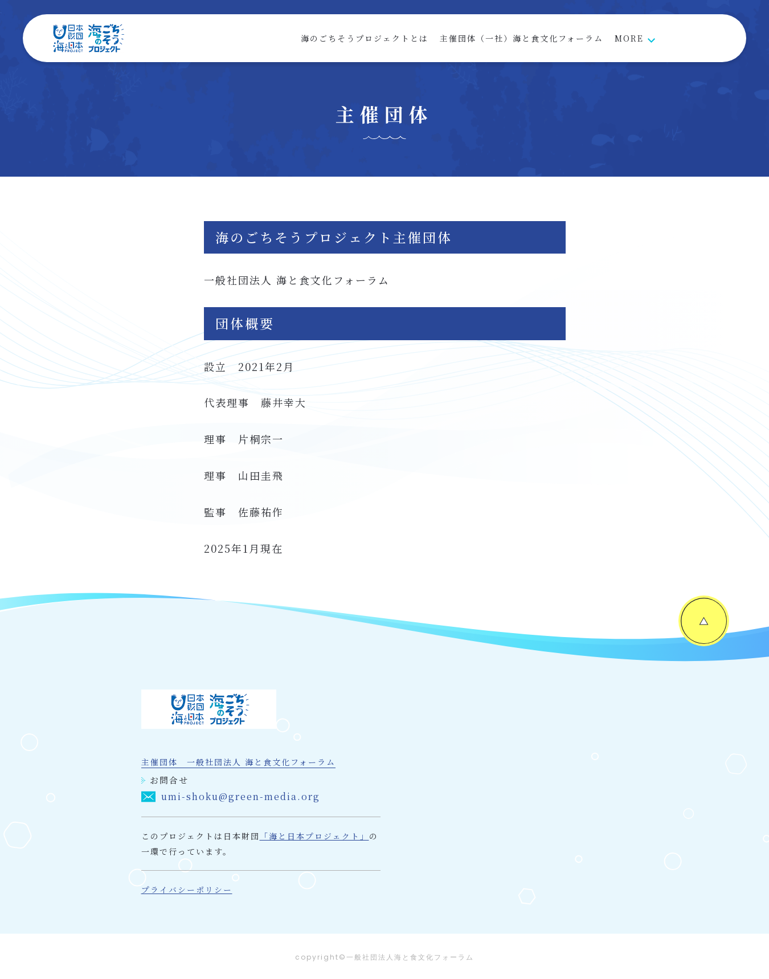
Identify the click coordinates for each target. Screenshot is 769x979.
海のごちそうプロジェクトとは (364, 38)
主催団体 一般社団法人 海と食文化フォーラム (238, 762)
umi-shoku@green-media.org (230, 797)
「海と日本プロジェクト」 (314, 836)
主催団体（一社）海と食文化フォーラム (521, 38)
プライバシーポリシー (186, 890)
